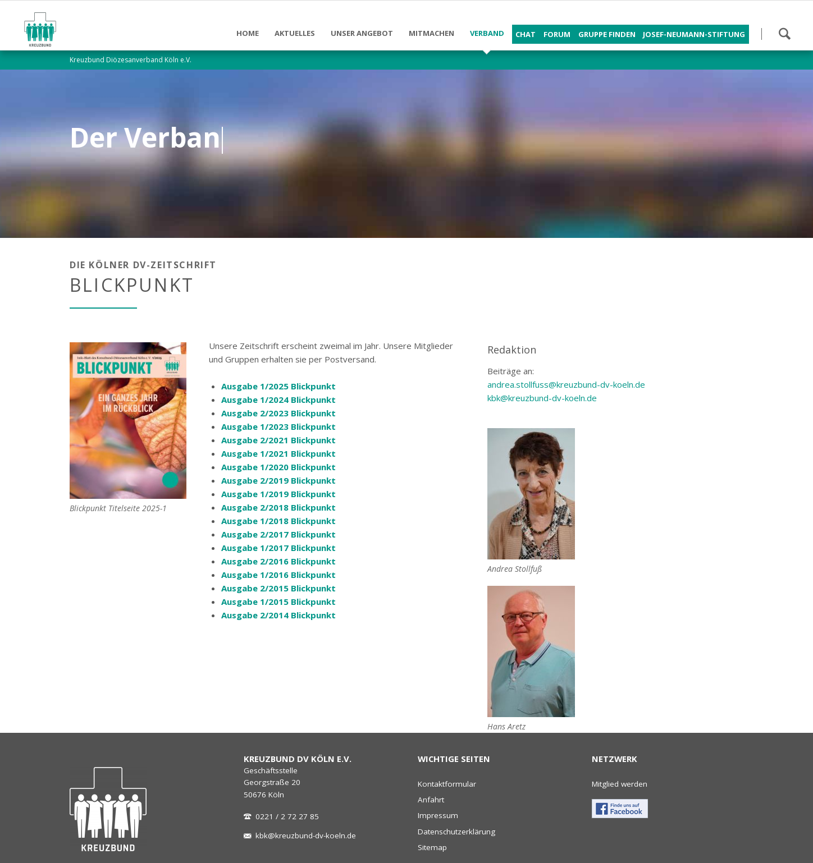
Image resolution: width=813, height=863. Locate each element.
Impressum (438, 815)
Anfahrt (431, 800)
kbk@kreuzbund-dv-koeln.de (542, 397)
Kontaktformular (447, 784)
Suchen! (784, 33)
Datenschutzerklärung (456, 832)
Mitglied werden (619, 784)
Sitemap (432, 847)
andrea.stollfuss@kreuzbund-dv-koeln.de (566, 384)
